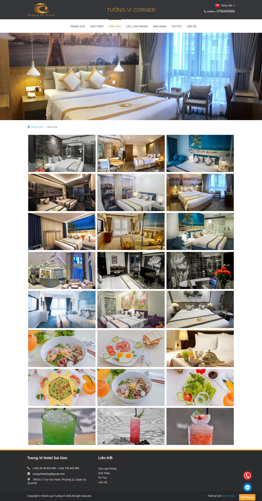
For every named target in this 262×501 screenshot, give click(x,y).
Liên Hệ (191, 26)
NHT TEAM (228, 495)
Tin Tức (177, 26)
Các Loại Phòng (137, 26)
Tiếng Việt (225, 5)
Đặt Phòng (247, 497)
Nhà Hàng (159, 26)
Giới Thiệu (97, 26)
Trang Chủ (77, 26)
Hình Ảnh (115, 26)
